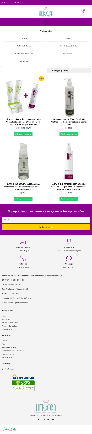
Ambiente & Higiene (24, 46)
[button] (46, 22)
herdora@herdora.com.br (18, 302)
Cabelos (24, 38)
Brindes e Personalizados (24, 53)
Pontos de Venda (24, 61)
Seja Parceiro (68, 53)
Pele (68, 38)
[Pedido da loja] (69, 70)
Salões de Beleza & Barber (68, 46)
